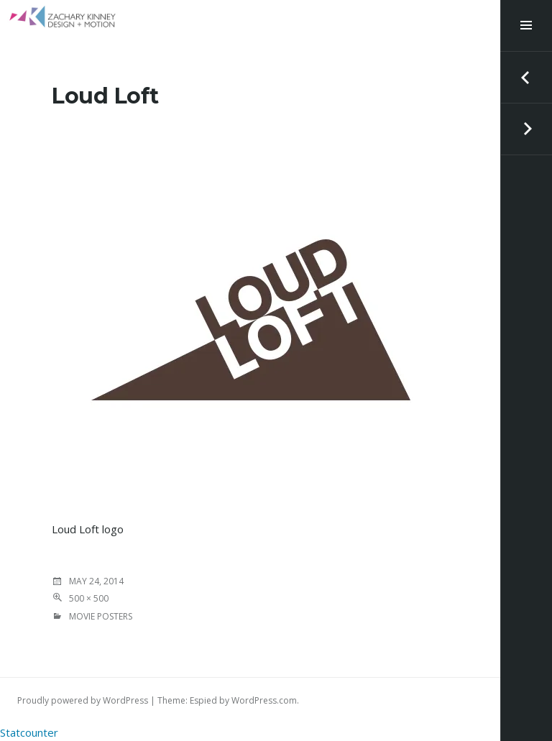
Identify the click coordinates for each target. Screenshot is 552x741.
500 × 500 (89, 598)
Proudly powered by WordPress (82, 700)
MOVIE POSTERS (100, 616)
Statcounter (29, 732)
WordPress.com (264, 700)
